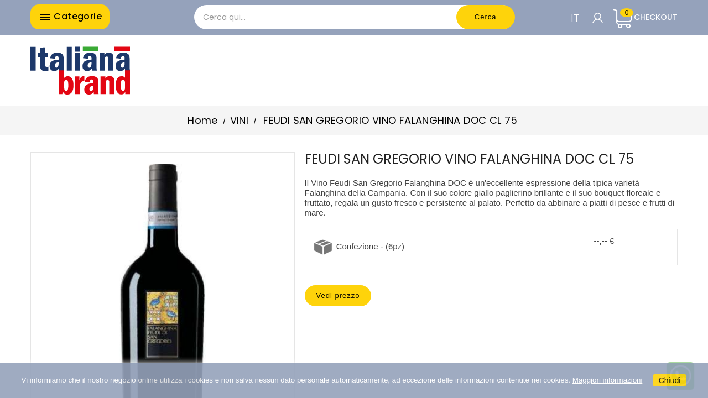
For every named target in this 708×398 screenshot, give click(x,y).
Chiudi (670, 380)
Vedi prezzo (338, 295)
